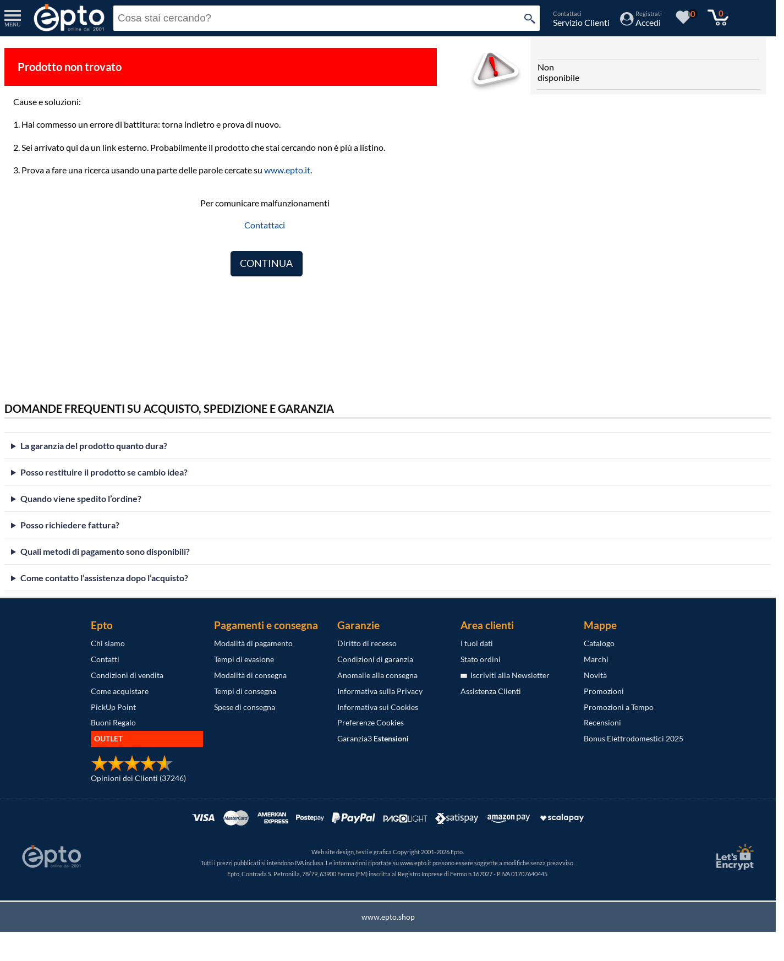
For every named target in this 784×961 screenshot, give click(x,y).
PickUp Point (113, 707)
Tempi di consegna (245, 691)
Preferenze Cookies (370, 722)
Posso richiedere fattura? (69, 525)
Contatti (105, 659)
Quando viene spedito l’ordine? (80, 498)
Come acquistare (120, 691)
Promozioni (604, 691)
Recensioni (602, 722)
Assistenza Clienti (490, 691)
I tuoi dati (476, 643)
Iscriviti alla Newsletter (505, 675)
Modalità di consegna (250, 675)
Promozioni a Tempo (619, 707)
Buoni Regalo (113, 722)
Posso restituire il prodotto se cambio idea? (104, 472)
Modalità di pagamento (253, 643)
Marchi (596, 659)
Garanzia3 (373, 738)
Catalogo (599, 643)
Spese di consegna (244, 707)
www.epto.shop (388, 916)
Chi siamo (108, 643)
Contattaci (264, 225)
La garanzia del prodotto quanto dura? (93, 445)
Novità (595, 675)
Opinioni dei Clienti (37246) (138, 778)
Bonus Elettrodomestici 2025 (633, 738)
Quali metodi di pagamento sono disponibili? (105, 551)
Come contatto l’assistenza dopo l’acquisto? (104, 577)
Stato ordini (480, 659)
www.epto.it (287, 170)
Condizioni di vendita (127, 675)
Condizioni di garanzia (375, 659)
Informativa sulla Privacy (380, 691)
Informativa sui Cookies (377, 707)
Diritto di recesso (367, 643)
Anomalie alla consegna (377, 675)
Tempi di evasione (244, 659)
